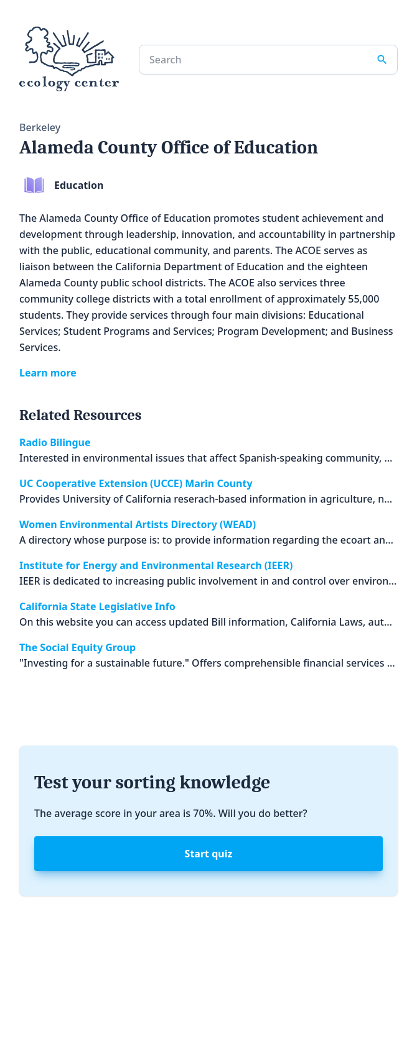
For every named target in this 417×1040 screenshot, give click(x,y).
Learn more (48, 373)
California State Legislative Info (97, 606)
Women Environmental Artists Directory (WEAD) (137, 524)
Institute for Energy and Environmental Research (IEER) (156, 565)
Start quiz (209, 853)
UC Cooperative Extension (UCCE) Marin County (136, 483)
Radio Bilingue (55, 442)
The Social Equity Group (77, 647)
